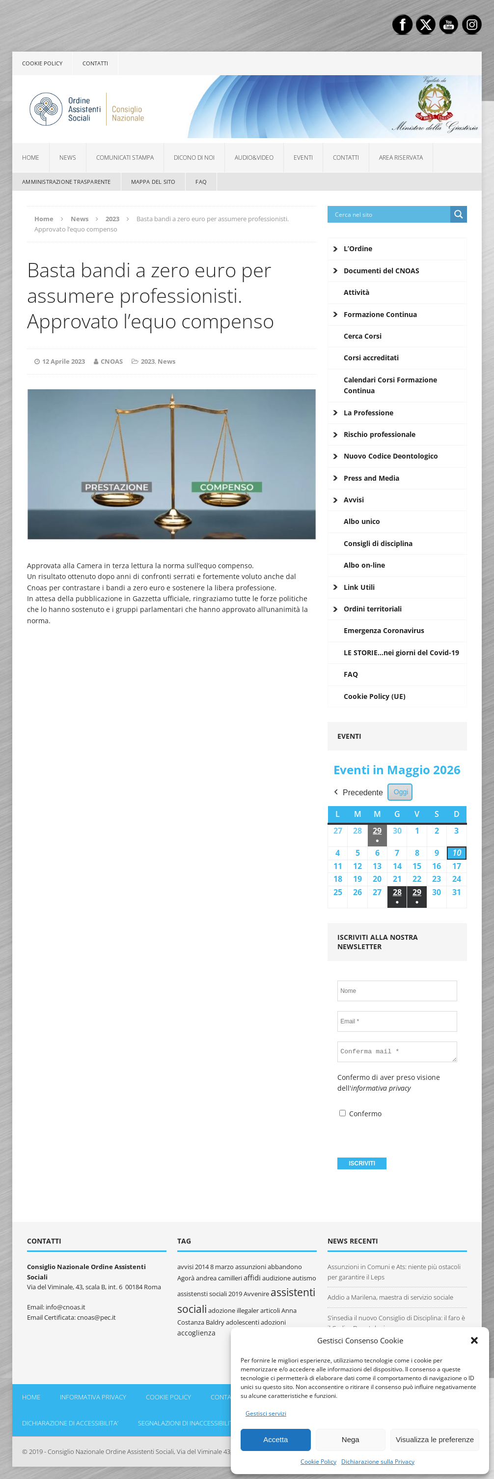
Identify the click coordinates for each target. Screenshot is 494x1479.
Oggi (401, 792)
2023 (148, 361)
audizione (276, 1278)
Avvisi (354, 499)
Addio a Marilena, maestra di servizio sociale (390, 1297)
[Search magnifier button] (458, 214)
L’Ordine (358, 248)
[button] (474, 1340)
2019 (235, 1293)
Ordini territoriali (373, 608)
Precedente (357, 793)
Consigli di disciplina (378, 543)
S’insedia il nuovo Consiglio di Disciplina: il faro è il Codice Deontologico (396, 1323)
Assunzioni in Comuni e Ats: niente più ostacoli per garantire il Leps (394, 1271)
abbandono (285, 1266)
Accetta (275, 1439)
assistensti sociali (202, 1293)
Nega (350, 1439)
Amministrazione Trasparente (66, 181)
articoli (270, 1310)
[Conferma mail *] (397, 1052)
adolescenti (242, 1322)
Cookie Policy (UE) (375, 696)
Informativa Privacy (93, 1396)
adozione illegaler (233, 1310)
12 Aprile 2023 (63, 361)
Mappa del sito (153, 181)
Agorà (185, 1278)
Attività (356, 292)
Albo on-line (364, 565)
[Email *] (397, 1021)
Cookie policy (42, 63)
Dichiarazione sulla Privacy (377, 1461)
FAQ (201, 181)
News (67, 157)
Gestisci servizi (266, 1413)
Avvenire (256, 1293)
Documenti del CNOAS (381, 270)
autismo (304, 1278)
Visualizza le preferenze (435, 1439)
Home (30, 157)
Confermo (360, 1113)
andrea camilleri (219, 1278)
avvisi (185, 1266)
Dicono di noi (194, 157)
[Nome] (397, 991)
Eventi (303, 157)
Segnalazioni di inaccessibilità (187, 1423)
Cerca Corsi (363, 336)
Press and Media (371, 478)
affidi (252, 1277)
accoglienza (196, 1332)
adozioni (273, 1322)
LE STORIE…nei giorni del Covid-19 (401, 652)
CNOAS (112, 361)
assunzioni (250, 1266)
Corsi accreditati (371, 357)
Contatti (95, 63)
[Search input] (391, 214)
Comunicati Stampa (125, 157)
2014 (202, 1266)
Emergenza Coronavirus (384, 630)
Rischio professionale (379, 434)
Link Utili (359, 587)
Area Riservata (401, 157)
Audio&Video (254, 157)
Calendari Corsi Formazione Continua (390, 385)
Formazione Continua (380, 314)
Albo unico (362, 521)
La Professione (368, 412)
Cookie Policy (318, 1461)
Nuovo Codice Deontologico (391, 456)
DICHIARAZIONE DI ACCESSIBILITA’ (70, 1423)
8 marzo (222, 1266)
